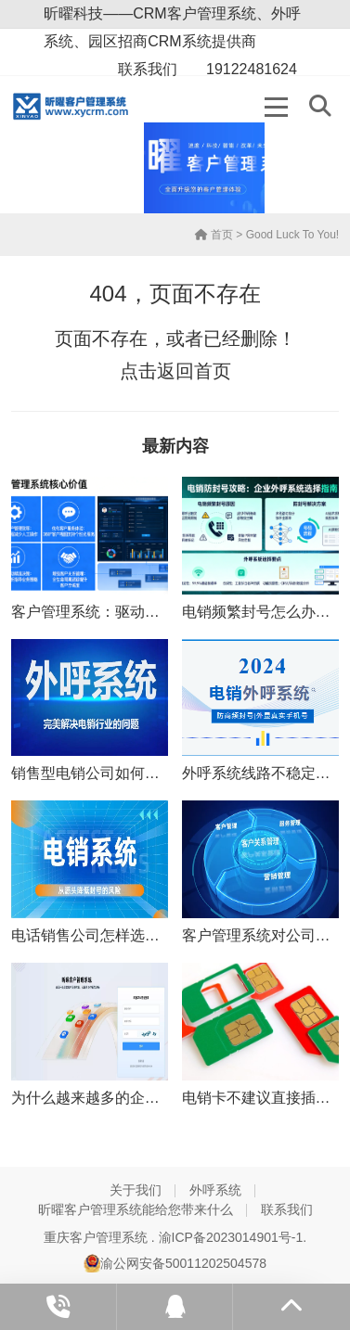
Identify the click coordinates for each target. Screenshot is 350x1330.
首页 (214, 234)
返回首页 (194, 371)
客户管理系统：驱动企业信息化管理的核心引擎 (167, 612)
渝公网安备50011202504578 (175, 1263)
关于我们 (136, 1190)
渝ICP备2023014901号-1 (231, 1237)
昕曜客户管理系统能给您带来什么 (135, 1209)
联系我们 (287, 1209)
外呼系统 (215, 1190)
